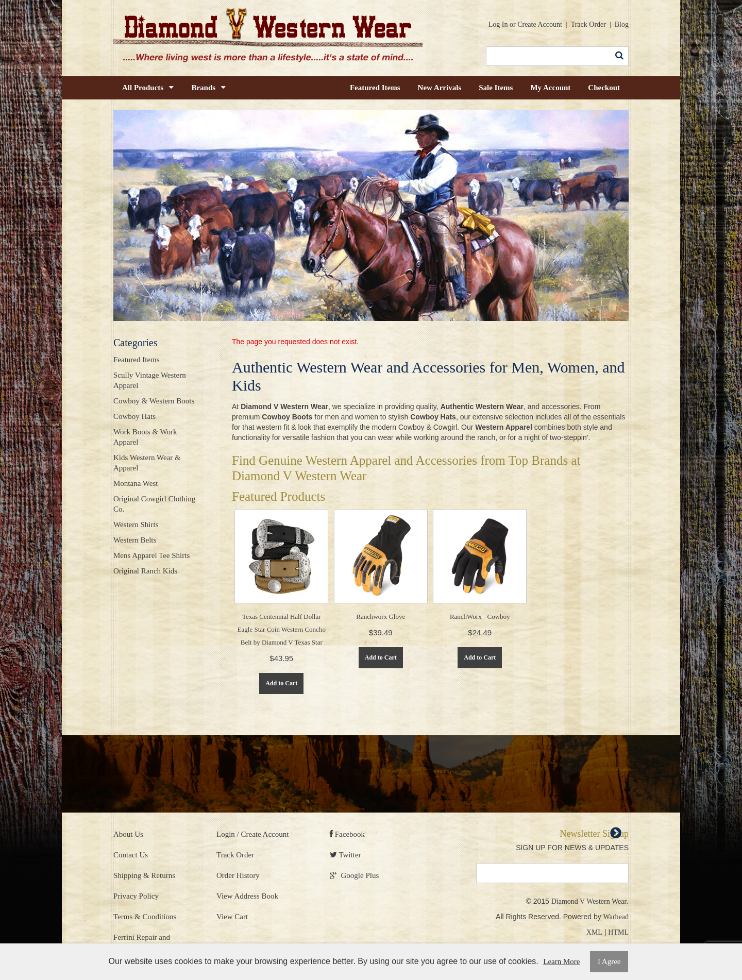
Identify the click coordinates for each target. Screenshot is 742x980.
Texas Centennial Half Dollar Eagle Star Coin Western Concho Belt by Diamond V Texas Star (282, 629)
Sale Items (496, 87)
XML (594, 932)
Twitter (345, 855)
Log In (498, 24)
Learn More (561, 961)
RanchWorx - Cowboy (480, 616)
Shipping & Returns (144, 875)
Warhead (616, 917)
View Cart (232, 917)
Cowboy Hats (134, 416)
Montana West (135, 483)
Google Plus (354, 875)
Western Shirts (136, 524)
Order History (238, 875)
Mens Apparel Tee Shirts (151, 555)
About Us (128, 834)
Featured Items (375, 87)
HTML (618, 932)
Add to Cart (281, 683)
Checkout (604, 87)
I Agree (609, 961)
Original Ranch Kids (145, 571)
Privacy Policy (136, 896)
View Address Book (247, 896)
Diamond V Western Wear (589, 901)
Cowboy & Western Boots (153, 401)
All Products (148, 87)
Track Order (588, 24)
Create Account (539, 24)
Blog (622, 24)
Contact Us (130, 855)
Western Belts (134, 540)
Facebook (347, 834)
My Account (550, 87)
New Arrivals (440, 87)
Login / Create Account (252, 834)
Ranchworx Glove (380, 616)
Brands (208, 87)
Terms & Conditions (144, 917)
